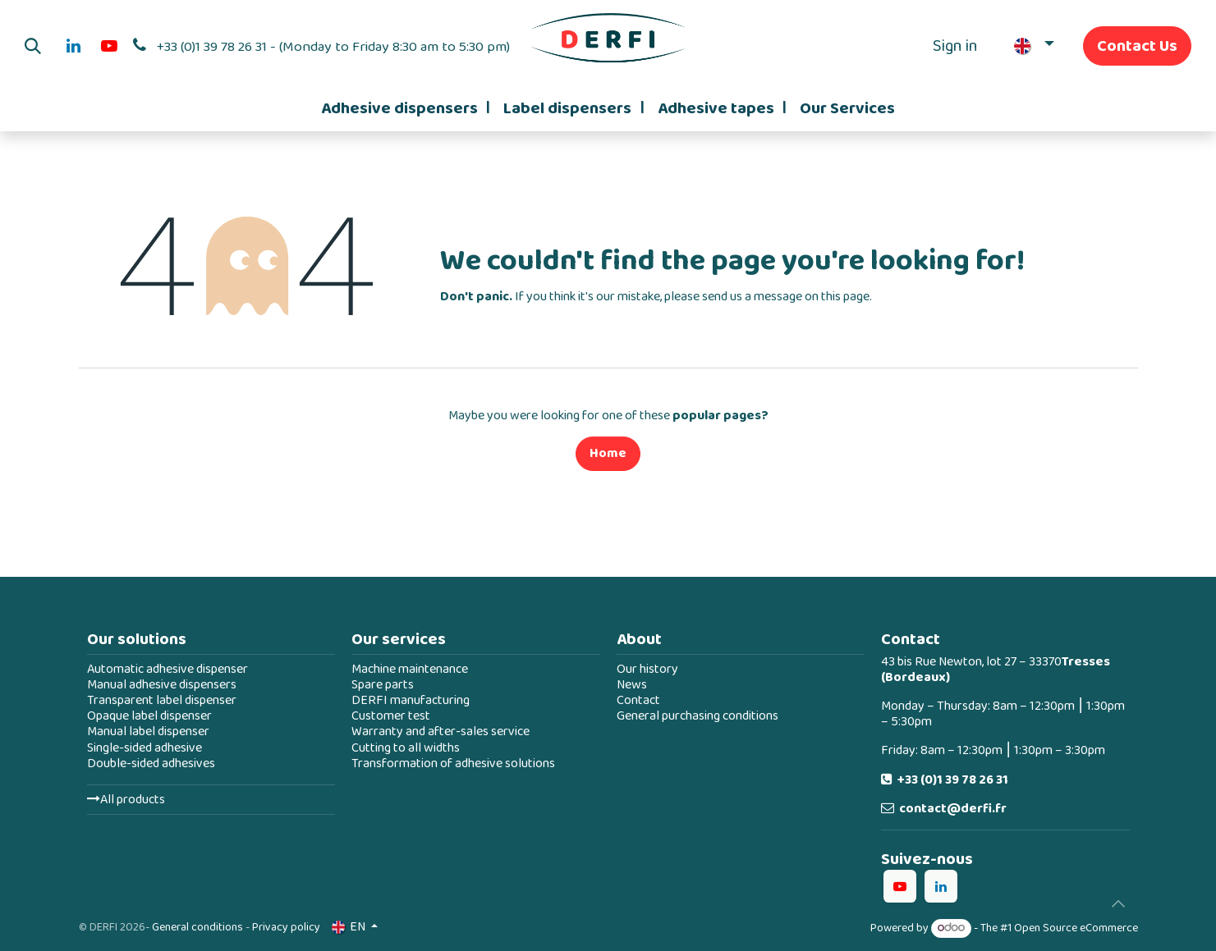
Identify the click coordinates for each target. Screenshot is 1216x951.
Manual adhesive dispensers (161, 684)
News (632, 684)
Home (608, 453)
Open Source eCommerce (1076, 928)
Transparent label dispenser (161, 700)
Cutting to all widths (405, 748)
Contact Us (1137, 46)
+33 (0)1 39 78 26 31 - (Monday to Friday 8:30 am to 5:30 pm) (333, 46)
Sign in (955, 46)
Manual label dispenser (148, 731)
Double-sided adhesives (151, 763)
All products (126, 799)
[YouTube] (109, 46)
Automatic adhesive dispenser (167, 669)
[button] (32, 45)
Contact (638, 700)
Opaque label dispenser (149, 716)
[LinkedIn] (73, 46)
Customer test (390, 716)
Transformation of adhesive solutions (453, 763)
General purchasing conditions (697, 716)
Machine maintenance (409, 669)
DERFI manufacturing (410, 700)
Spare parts (382, 684)
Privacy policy (286, 927)
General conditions (197, 927)
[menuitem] (405, 108)
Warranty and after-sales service (440, 731)
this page (845, 296)
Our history (647, 669)
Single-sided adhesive (144, 748)
